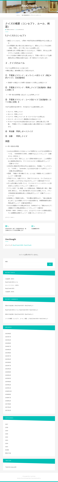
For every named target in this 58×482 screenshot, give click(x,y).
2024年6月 (8, 349)
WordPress (38, 478)
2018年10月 (8, 391)
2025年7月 (8, 336)
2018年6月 (8, 400)
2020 (6, 434)
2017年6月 (8, 407)
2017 (6, 424)
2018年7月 (8, 397)
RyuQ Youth (29, 5)
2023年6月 (8, 359)
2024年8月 (8, 343)
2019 (12, 217)
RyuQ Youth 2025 (9, 288)
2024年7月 (8, 346)
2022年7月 (8, 365)
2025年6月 (8, 340)
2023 (6, 440)
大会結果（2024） (10, 291)
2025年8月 (8, 333)
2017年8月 (8, 404)
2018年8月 (8, 394)
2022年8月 (8, 362)
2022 (6, 437)
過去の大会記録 (9, 305)
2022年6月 (8, 368)
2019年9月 (8, 378)
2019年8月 (8, 381)
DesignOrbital (28, 478)
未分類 (7, 450)
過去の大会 (8, 453)
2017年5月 (8, 410)
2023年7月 (8, 356)
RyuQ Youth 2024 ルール (11, 310)
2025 (6, 446)
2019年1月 (8, 388)
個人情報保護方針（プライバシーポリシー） (31, 15)
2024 (6, 443)
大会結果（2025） (10, 278)
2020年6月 (8, 375)
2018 (6, 427)
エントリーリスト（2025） (12, 285)
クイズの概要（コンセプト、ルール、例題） (16, 318)
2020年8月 (8, 372)
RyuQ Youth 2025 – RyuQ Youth (23, 305)
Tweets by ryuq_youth (10, 467)
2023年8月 (8, 352)
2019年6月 (8, 384)
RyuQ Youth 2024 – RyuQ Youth (22, 245)
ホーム (18, 15)
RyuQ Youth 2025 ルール (11, 282)
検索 (6, 261)
